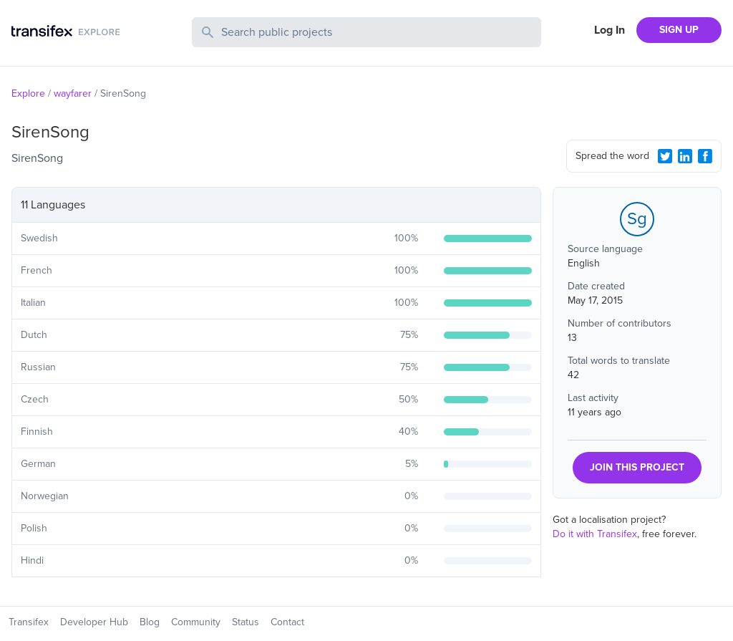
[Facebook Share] (705, 156)
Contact (287, 622)
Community (195, 622)
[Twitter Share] (665, 156)
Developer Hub (94, 622)
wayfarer (73, 93)
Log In (609, 30)
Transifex (29, 622)
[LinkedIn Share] (685, 156)
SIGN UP (679, 30)
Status (245, 622)
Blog (150, 622)
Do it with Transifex (595, 534)
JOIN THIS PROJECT (637, 467)
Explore (28, 93)
